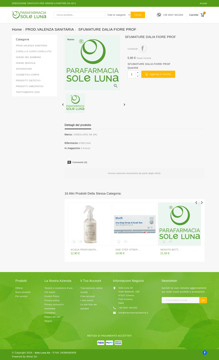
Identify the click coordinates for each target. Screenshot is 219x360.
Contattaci (50, 312)
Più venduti (21, 296)
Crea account (87, 296)
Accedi (203, 3)
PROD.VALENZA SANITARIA (31, 45)
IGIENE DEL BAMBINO (28, 57)
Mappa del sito (52, 317)
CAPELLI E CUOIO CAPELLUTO (33, 51)
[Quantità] (132, 74)
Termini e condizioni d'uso (58, 288)
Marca (68, 134)
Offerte (19, 288)
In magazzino (72, 148)
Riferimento (71, 143)
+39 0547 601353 (173, 15)
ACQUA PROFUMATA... (84, 249)
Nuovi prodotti (23, 292)
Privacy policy (52, 300)
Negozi (48, 321)
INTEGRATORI (24, 69)
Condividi (142, 48)
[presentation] (63, 104)
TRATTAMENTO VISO (28, 92)
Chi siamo (49, 292)
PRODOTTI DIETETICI (28, 80)
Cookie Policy (51, 296)
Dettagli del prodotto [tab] (78, 125)
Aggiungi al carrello (160, 74)
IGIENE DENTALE (26, 63)
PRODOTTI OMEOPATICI (30, 86)
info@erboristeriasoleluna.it (133, 312)
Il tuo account (90, 280)
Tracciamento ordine (91, 288)
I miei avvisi (86, 300)
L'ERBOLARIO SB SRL (85, 134)
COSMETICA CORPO (27, 74)
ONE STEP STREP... (127, 249)
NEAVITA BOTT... (170, 249)
